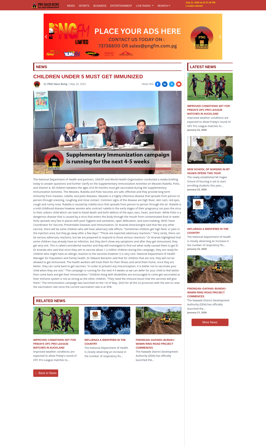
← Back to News (46, 373)
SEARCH (162, 5)
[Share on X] (172, 84)
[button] (45, 37)
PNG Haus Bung (57, 84)
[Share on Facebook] (158, 84)
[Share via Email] (179, 84)
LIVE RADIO (143, 5)
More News (209, 322)
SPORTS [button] (84, 5)
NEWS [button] (71, 5)
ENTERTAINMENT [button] (121, 5)
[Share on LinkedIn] (165, 84)
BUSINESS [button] (99, 5)
